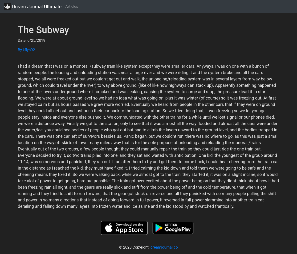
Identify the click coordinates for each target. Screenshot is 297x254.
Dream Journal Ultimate (32, 6)
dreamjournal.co (164, 247)
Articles (71, 6)
